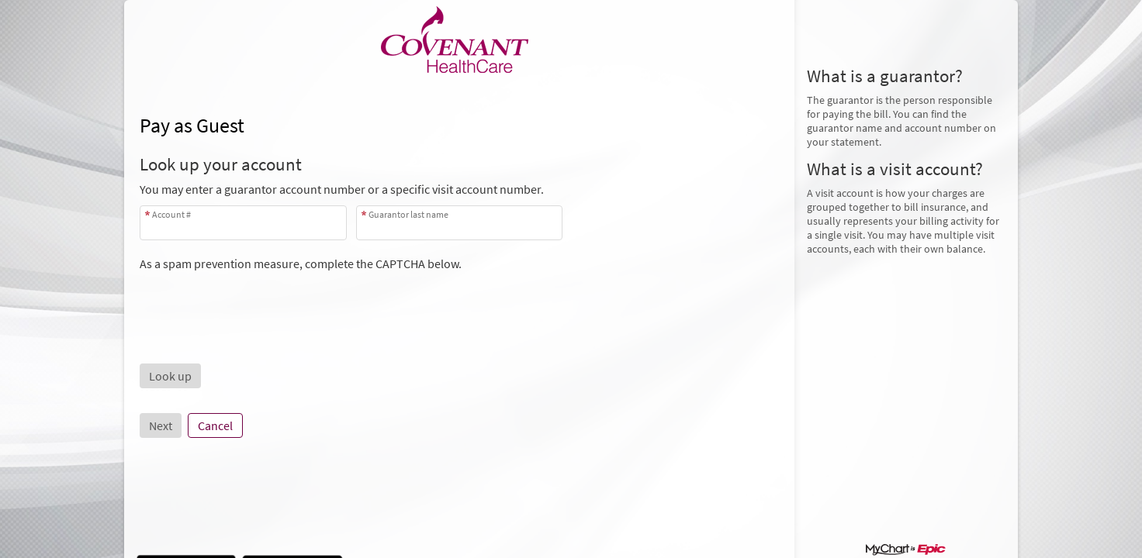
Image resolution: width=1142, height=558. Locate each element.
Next (160, 425)
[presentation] (257, 301)
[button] (170, 375)
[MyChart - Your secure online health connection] (459, 40)
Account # (171, 214)
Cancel (215, 425)
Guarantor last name (408, 214)
